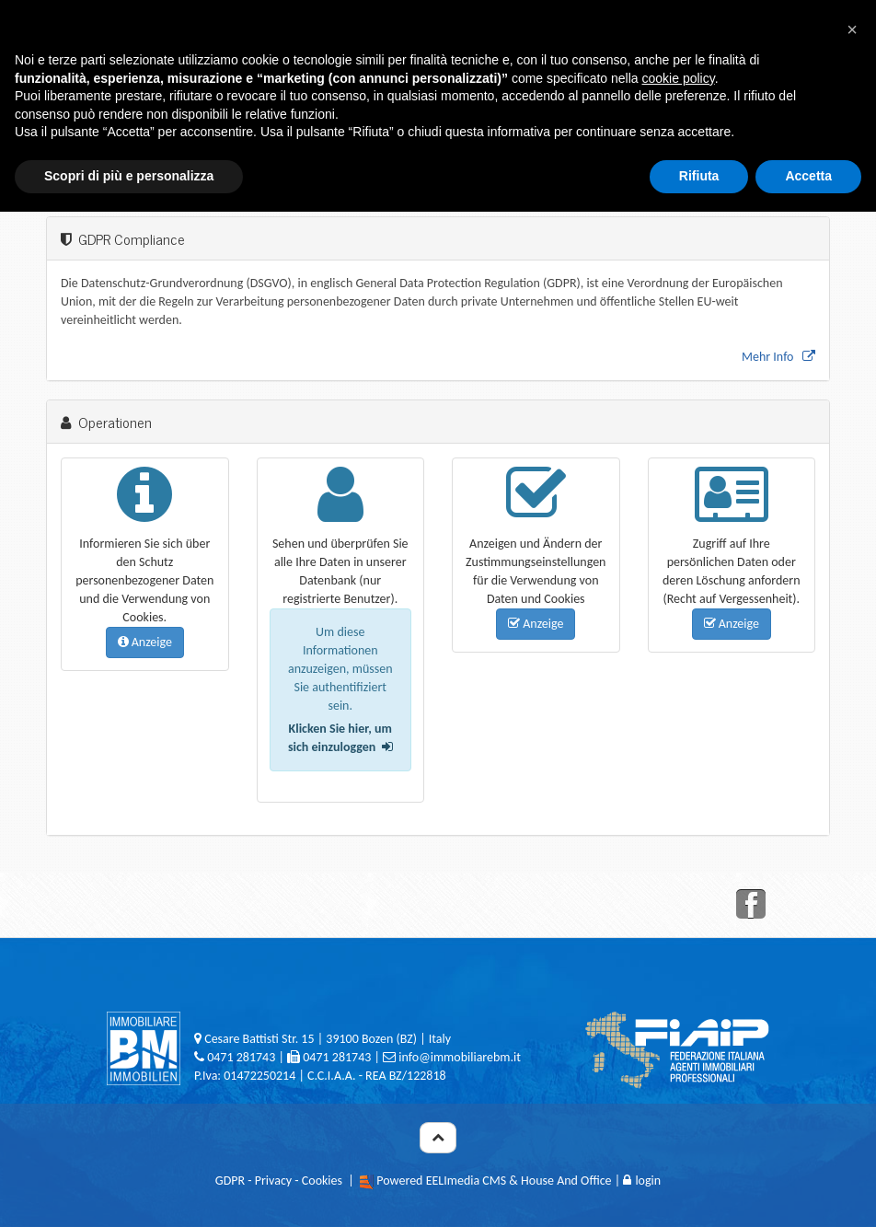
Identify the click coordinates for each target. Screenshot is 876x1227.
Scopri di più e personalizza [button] (128, 175)
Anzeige (145, 642)
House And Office (566, 1180)
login (642, 1180)
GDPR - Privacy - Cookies (278, 1180)
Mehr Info (778, 357)
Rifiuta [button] (699, 175)
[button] (852, 29)
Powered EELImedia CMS (441, 1180)
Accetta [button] (808, 175)
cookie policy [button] (678, 78)
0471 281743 (241, 1057)
